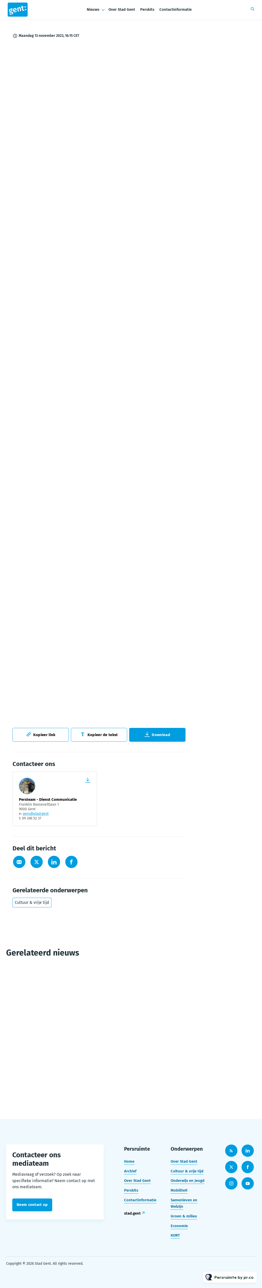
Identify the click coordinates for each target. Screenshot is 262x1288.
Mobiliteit (179, 1190)
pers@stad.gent (36, 814)
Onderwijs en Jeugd (187, 1180)
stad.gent (132, 1213)
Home (129, 1161)
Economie (179, 1226)
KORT (175, 1235)
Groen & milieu (184, 1216)
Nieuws (93, 9)
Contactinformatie (175, 9)
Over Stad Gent (121, 9)
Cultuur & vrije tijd (32, 902)
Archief (130, 1171)
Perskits (147, 9)
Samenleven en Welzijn (184, 1203)
